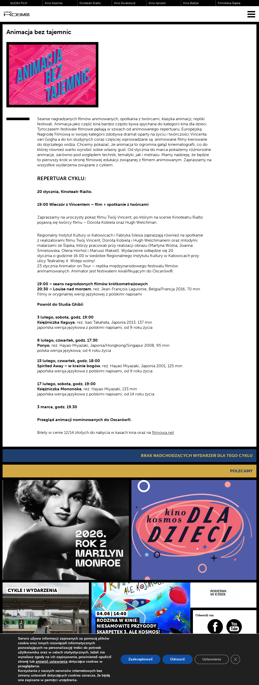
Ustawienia (211, 659)
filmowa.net (163, 432)
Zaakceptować (140, 659)
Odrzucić (177, 659)
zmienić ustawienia (52, 661)
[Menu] (251, 14)
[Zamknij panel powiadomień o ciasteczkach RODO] (235, 659)
